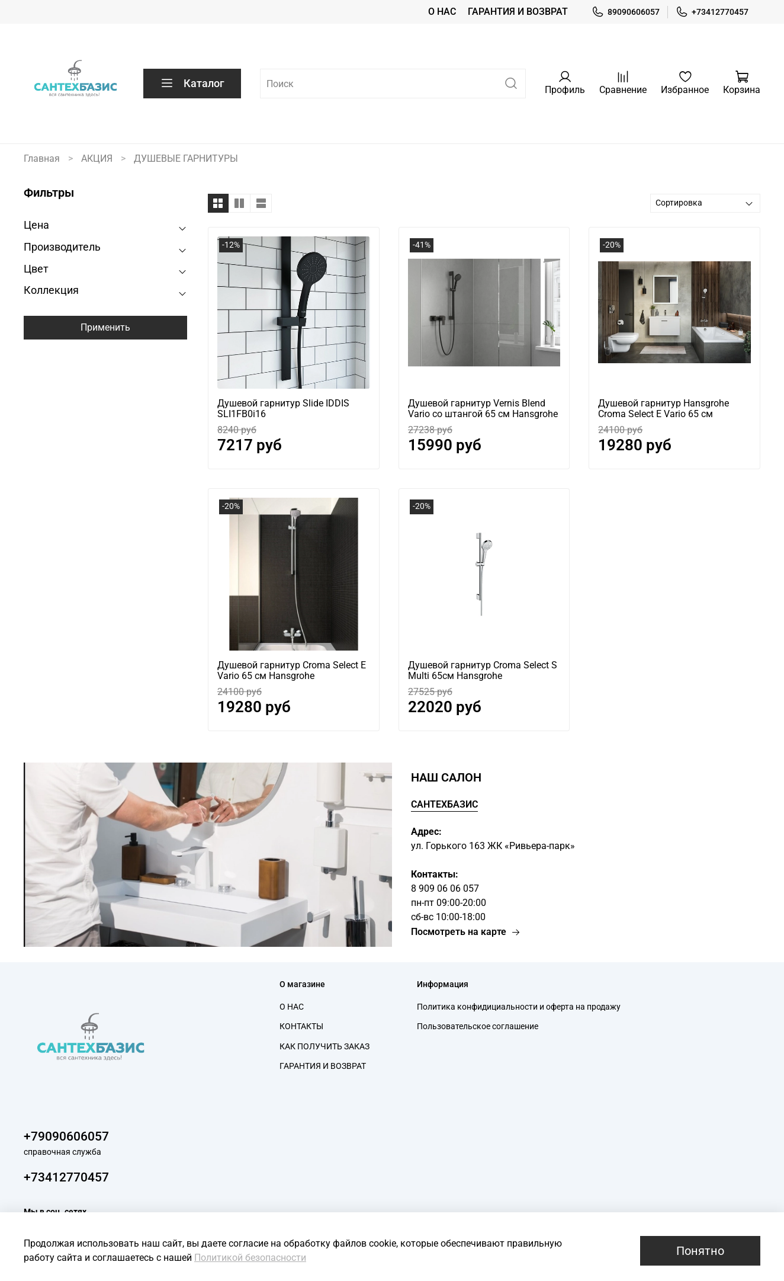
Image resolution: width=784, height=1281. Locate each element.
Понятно (700, 1251)
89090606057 (626, 12)
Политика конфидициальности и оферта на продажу (519, 1007)
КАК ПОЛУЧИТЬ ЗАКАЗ (324, 1047)
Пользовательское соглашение (477, 1026)
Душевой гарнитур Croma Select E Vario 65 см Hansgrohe (291, 670)
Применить (105, 327)
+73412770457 (712, 12)
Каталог (192, 83)
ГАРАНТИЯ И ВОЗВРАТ (518, 11)
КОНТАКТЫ (301, 1026)
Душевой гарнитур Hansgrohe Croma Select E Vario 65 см (663, 408)
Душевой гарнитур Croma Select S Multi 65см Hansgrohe (482, 670)
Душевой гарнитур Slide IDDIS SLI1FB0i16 (283, 408)
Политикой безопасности (250, 1257)
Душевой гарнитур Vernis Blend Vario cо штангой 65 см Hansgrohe (483, 408)
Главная (42, 158)
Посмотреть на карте (465, 931)
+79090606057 (66, 1136)
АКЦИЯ (97, 158)
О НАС (442, 11)
